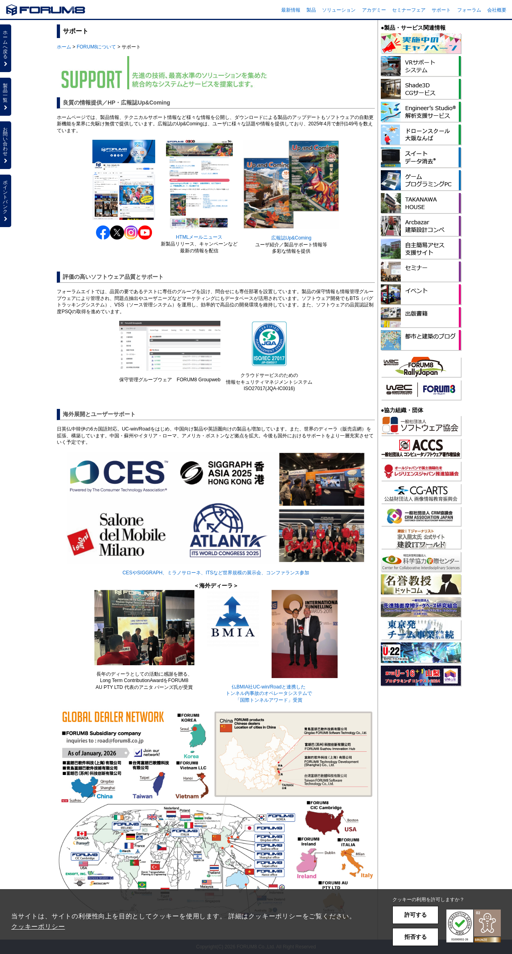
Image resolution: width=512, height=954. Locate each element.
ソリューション (339, 10)
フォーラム (469, 10)
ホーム (64, 47)
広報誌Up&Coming (291, 238)
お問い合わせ (5, 145)
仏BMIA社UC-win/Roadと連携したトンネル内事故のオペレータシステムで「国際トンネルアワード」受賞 (269, 693)
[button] (473, 926)
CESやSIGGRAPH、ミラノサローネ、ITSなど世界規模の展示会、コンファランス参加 (215, 573)
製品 (311, 10)
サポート (441, 10)
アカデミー (374, 10)
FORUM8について (96, 47)
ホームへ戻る (5, 48)
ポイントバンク (5, 200)
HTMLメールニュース (199, 237)
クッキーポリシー (38, 926)
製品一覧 (5, 96)
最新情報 (290, 10)
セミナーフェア (409, 10)
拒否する (415, 937)
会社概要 (496, 10)
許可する (415, 915)
